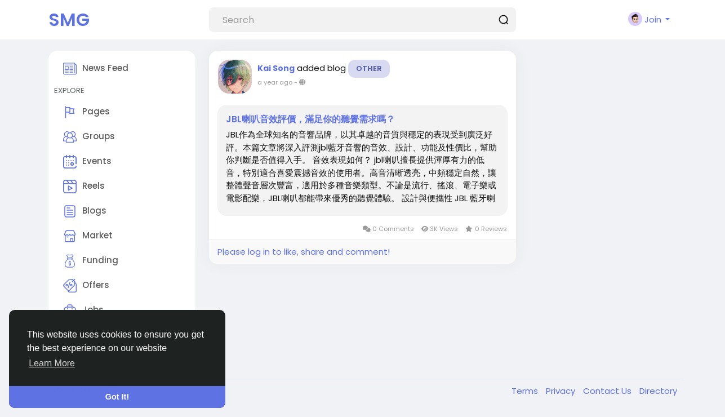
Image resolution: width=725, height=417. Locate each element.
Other (369, 68)
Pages (86, 112)
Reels (84, 186)
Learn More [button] (52, 363)
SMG (69, 19)
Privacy (561, 391)
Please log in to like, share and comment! (303, 252)
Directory (658, 391)
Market (88, 236)
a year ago (274, 82)
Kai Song (276, 68)
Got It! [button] (117, 396)
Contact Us (608, 391)
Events (87, 161)
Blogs (84, 211)
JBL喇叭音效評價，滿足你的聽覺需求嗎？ (310, 119)
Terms (525, 391)
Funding (90, 261)
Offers (86, 285)
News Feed (95, 69)
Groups (89, 137)
